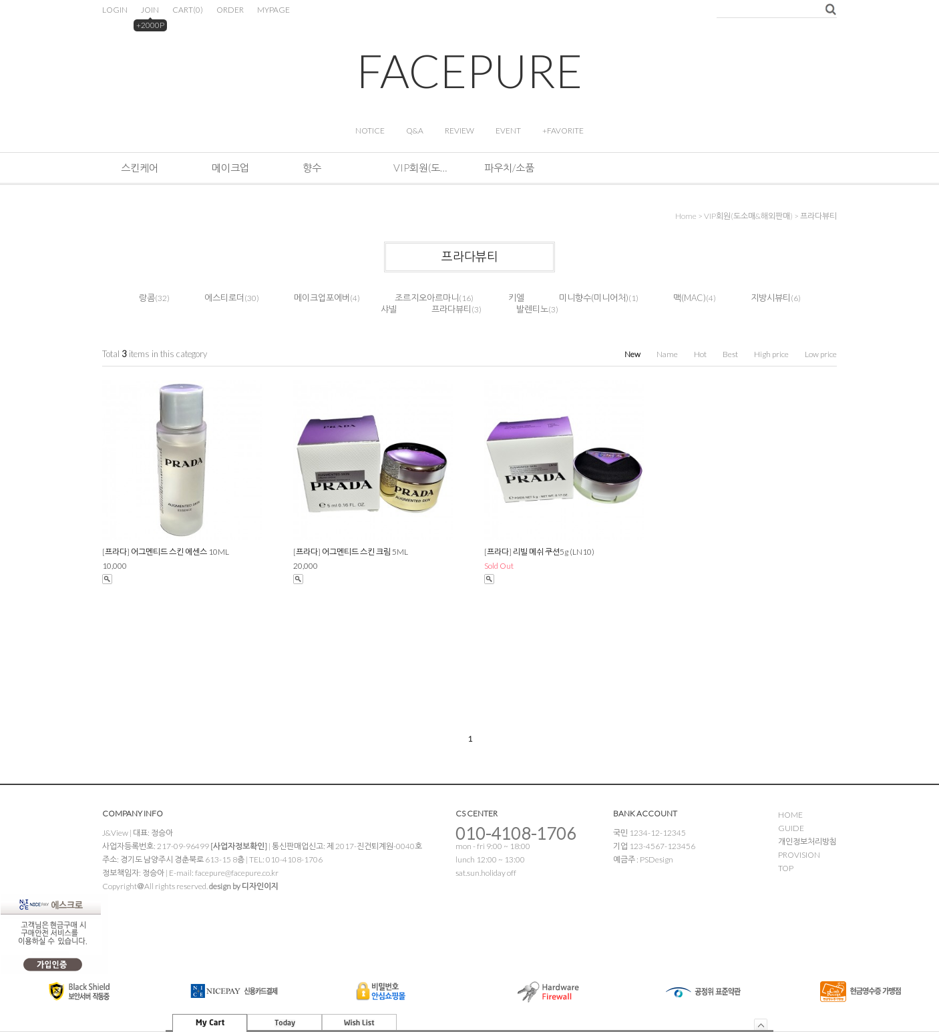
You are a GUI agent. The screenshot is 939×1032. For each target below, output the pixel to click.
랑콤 (147, 297)
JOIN (150, 10)
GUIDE (791, 828)
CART (187, 10)
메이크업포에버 (322, 297)
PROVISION (799, 855)
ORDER (230, 10)
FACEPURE (469, 70)
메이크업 (230, 168)
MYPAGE (273, 10)
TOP (785, 868)
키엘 (516, 297)
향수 (312, 168)
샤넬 (389, 309)
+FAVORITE (563, 130)
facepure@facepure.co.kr (236, 873)
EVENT (508, 130)
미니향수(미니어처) (593, 297)
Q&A (414, 130)
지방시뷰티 (771, 297)
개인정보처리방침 (807, 841)
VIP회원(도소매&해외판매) (420, 168)
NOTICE (370, 130)
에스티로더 (224, 297)
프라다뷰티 (818, 216)
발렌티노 (532, 309)
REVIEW (459, 130)
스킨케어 (139, 168)
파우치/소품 (509, 168)
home (686, 216)
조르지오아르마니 (427, 297)
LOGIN (115, 10)
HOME (790, 815)
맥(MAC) (689, 297)
